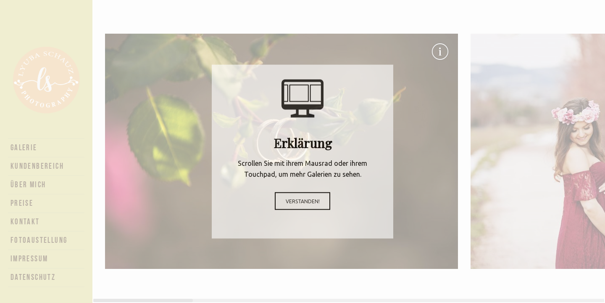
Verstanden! (303, 201)
